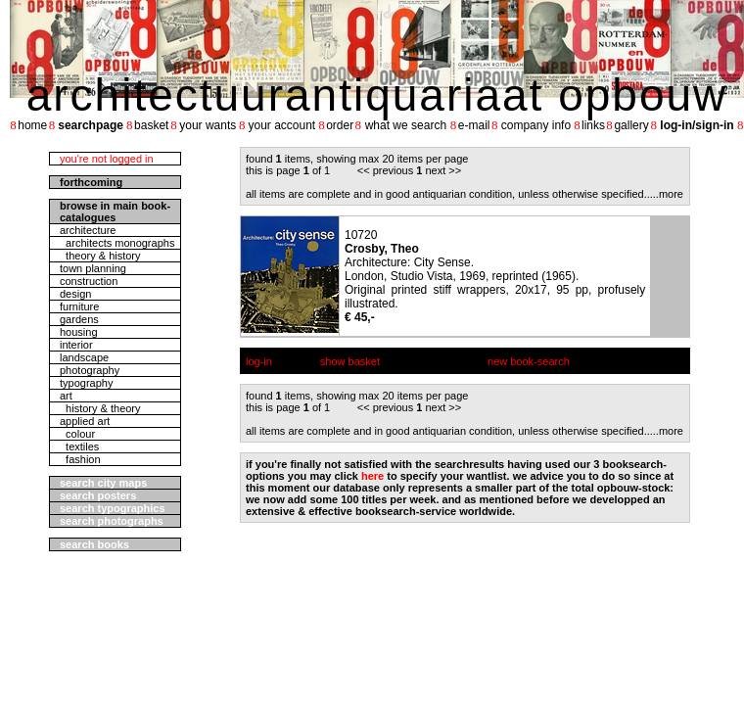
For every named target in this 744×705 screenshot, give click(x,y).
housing (79, 332)
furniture (79, 306)
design (75, 294)
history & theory (100, 408)
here (372, 476)
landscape (84, 357)
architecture (88, 230)
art (66, 395)
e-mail (474, 125)
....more (665, 194)
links (593, 125)
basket (151, 125)
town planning (93, 268)
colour (77, 434)
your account (281, 125)
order (339, 125)
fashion (80, 459)
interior (76, 345)
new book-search (529, 361)
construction (88, 281)
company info (536, 125)
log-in (259, 361)
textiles (79, 446)
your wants (207, 125)
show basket (350, 361)
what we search (405, 125)
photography (89, 370)
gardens (79, 319)
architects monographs (117, 243)
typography (86, 383)
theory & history (100, 255)
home (32, 125)
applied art (85, 421)
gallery (631, 125)
